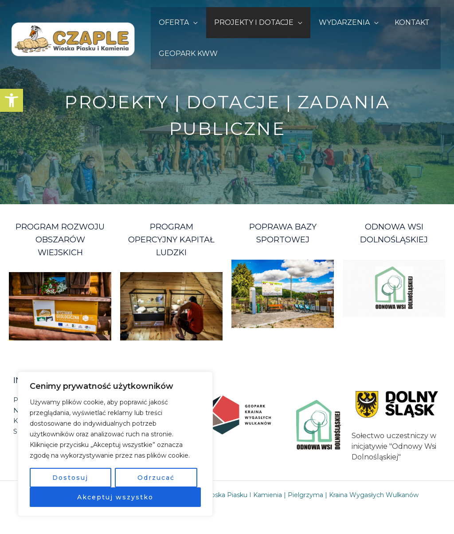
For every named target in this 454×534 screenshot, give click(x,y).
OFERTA (173, 22)
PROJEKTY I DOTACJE (250, 22)
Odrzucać (156, 478)
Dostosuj (70, 478)
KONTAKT (405, 22)
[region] (115, 444)
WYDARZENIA (338, 22)
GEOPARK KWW (187, 53)
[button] (11, 100)
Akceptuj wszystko (115, 497)
